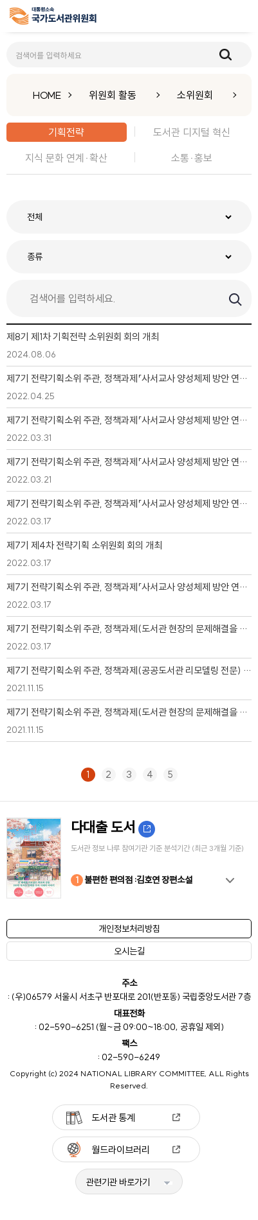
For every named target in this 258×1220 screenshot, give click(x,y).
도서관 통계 (113, 1118)
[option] (129, 858)
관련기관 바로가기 (118, 1182)
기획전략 (66, 132)
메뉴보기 (239, 17)
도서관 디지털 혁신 (191, 132)
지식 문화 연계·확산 (66, 157)
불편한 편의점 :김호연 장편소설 (131, 880)
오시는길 (129, 951)
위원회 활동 (112, 95)
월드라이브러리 (120, 1150)
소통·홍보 (191, 157)
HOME (47, 95)
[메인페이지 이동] (53, 18)
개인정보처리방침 (129, 928)
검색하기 (234, 298)
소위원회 (195, 95)
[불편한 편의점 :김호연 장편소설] (129, 858)
